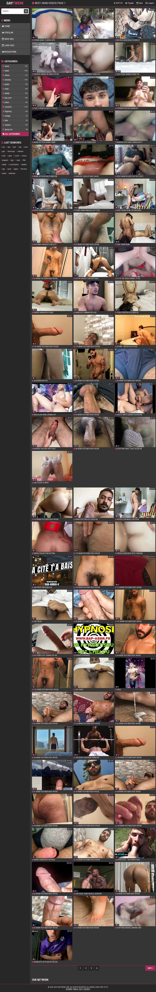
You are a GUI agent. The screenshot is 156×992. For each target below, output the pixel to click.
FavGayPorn (9, 51)
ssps (18, 160)
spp (3, 169)
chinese (20, 151)
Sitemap (69, 989)
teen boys (11, 151)
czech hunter (13, 164)
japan (15, 169)
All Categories (11, 134)
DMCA (75, 989)
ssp (19, 147)
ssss (25, 147)
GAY (15, 3)
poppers (4, 160)
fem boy (23, 169)
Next (150, 968)
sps (8, 147)
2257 (80, 989)
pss (14, 147)
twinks (24, 164)
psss (9, 169)
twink (3, 164)
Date (139, 3)
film (24, 160)
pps (3, 151)
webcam (11, 173)
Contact (87, 989)
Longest (149, 3)
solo (3, 156)
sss (3, 147)
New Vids (8, 39)
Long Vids (8, 45)
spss (9, 156)
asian (3, 173)
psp (12, 160)
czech (16, 156)
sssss (23, 156)
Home (6, 26)
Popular (129, 3)
